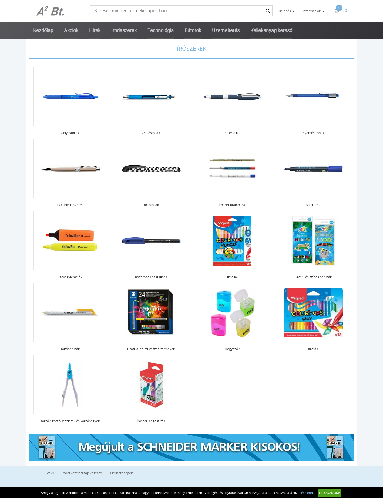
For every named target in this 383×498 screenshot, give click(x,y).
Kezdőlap (43, 30)
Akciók (71, 30)
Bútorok (192, 30)
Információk (312, 11)
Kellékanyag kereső (271, 30)
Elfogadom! (329, 492)
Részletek (306, 492)
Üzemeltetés (226, 30)
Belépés (285, 11)
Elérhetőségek (121, 472)
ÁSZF (51, 472)
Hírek (94, 30)
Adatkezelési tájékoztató (82, 472)
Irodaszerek (124, 30)
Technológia (160, 30)
